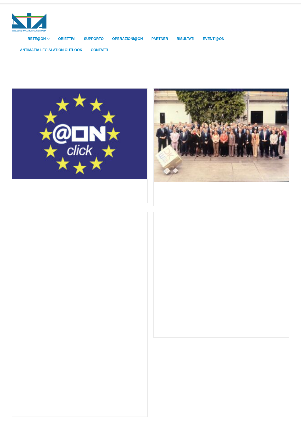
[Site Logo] (29, 22)
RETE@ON (33, 39)
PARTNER (159, 39)
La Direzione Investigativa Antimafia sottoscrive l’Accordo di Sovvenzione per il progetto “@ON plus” (77, 191)
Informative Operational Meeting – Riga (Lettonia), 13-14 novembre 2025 (73, 402)
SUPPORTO (93, 39)
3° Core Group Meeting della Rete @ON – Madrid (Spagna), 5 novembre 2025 (219, 326)
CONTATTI (99, 50)
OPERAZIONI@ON (127, 39)
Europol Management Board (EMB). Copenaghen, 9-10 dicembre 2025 (213, 194)
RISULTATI (185, 39)
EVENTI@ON (213, 39)
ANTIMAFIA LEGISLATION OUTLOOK (51, 50)
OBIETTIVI (67, 39)
